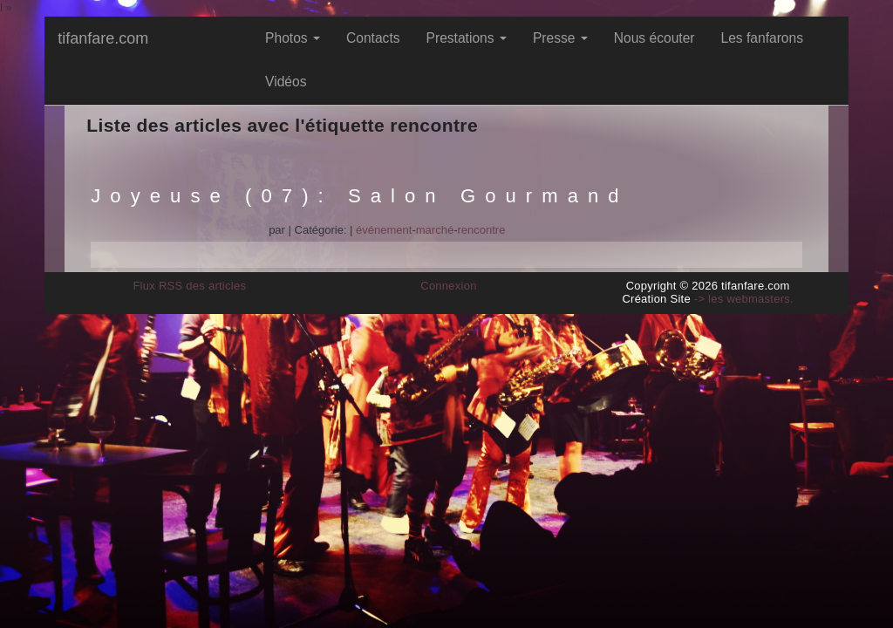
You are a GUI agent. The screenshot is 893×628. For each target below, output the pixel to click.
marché (434, 229)
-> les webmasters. (744, 298)
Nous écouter (654, 38)
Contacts (373, 38)
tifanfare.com (103, 38)
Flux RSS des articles (189, 285)
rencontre (481, 229)
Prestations (466, 38)
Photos (292, 38)
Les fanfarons (762, 38)
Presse (560, 38)
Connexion (448, 285)
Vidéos (285, 81)
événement (384, 229)
